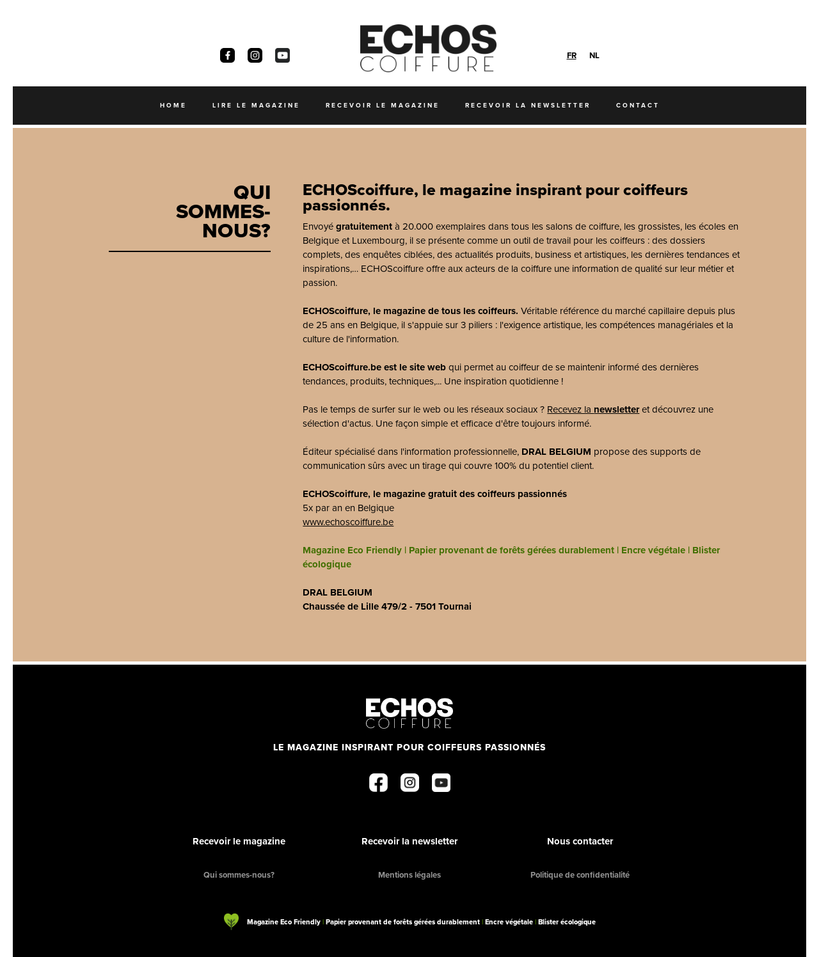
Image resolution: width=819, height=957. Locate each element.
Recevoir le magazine (239, 841)
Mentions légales (409, 875)
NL (594, 55)
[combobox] (572, 55)
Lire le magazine (256, 105)
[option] (594, 55)
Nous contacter (580, 841)
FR (571, 55)
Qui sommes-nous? (238, 875)
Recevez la (593, 409)
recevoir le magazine (383, 105)
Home (173, 105)
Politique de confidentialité (580, 875)
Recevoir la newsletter (409, 841)
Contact (638, 105)
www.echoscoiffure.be (348, 522)
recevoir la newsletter (528, 105)
